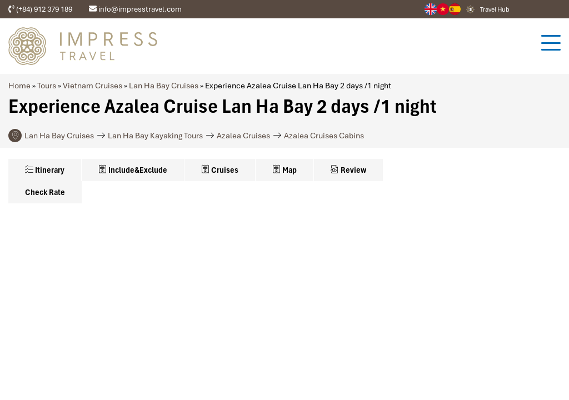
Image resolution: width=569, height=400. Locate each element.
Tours (46, 86)
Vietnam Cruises (92, 86)
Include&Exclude (132, 170)
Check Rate (45, 192)
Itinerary (44, 170)
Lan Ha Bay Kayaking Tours (155, 136)
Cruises (219, 170)
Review (348, 170)
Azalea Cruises (243, 136)
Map (284, 170)
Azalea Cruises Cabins (324, 136)
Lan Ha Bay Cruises (163, 86)
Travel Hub (495, 9)
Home (19, 86)
